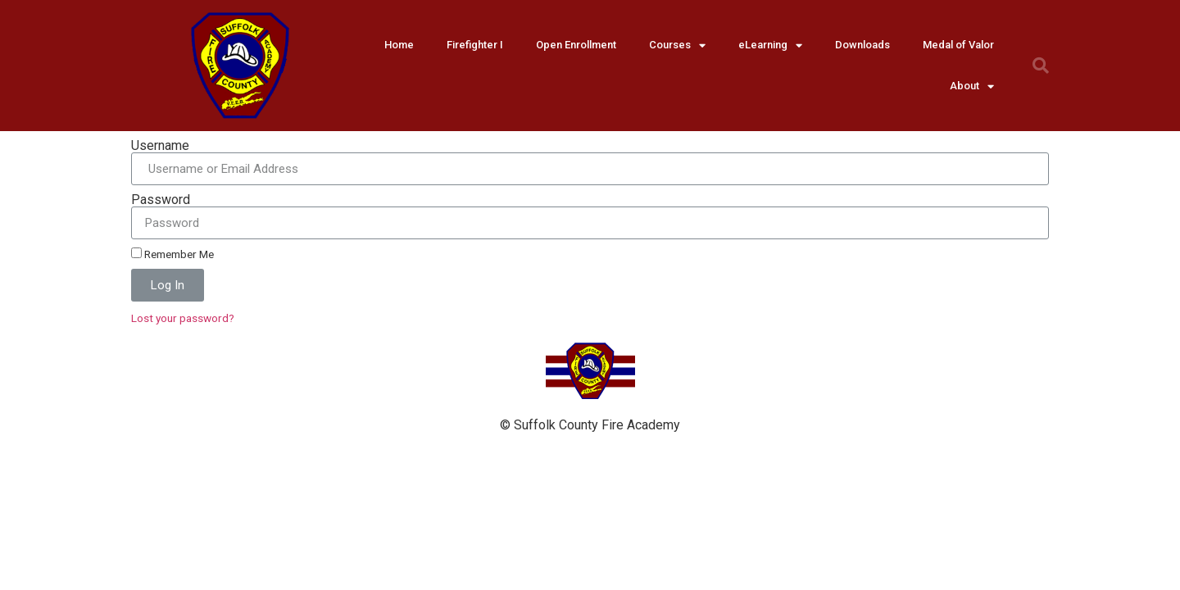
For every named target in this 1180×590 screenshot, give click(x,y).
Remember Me (172, 254)
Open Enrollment (576, 45)
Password (160, 199)
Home (399, 45)
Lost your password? (182, 317)
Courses (677, 45)
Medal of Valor (958, 45)
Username (160, 145)
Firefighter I (475, 45)
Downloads (862, 45)
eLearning (770, 45)
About (972, 86)
